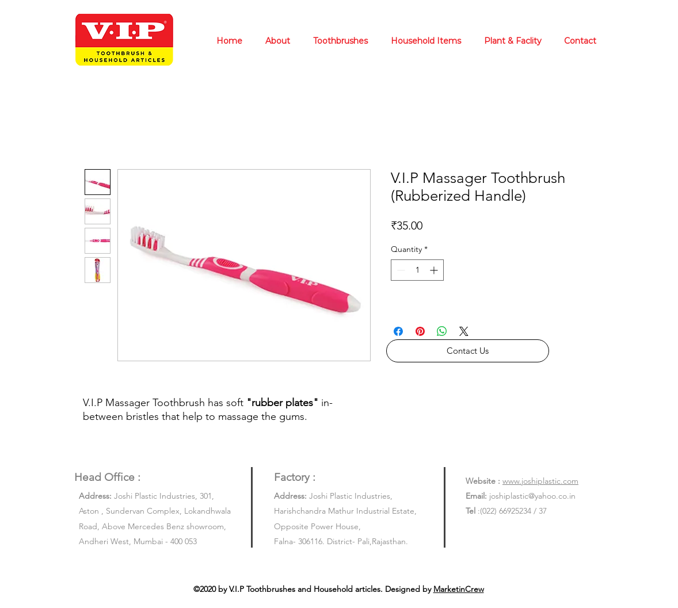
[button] (467, 350)
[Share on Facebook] (398, 331)
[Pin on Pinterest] (420, 331)
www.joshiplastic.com (540, 481)
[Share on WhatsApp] (442, 331)
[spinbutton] (417, 270)
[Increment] (435, 270)
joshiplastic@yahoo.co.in (532, 496)
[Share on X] (464, 331)
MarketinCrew (458, 589)
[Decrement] (400, 270)
